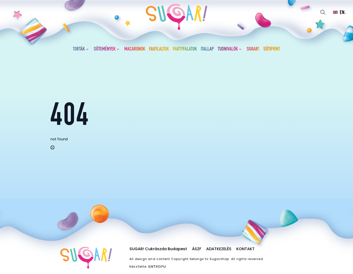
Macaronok (134, 49)
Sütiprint (271, 49)
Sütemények (104, 49)
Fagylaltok (159, 49)
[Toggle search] (322, 12)
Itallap (207, 49)
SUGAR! (253, 49)
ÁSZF (196, 248)
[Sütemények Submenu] (118, 49)
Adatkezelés (218, 248)
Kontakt (245, 248)
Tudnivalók (228, 49)
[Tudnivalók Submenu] (241, 49)
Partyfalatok (185, 49)
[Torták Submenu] (88, 49)
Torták (79, 49)
